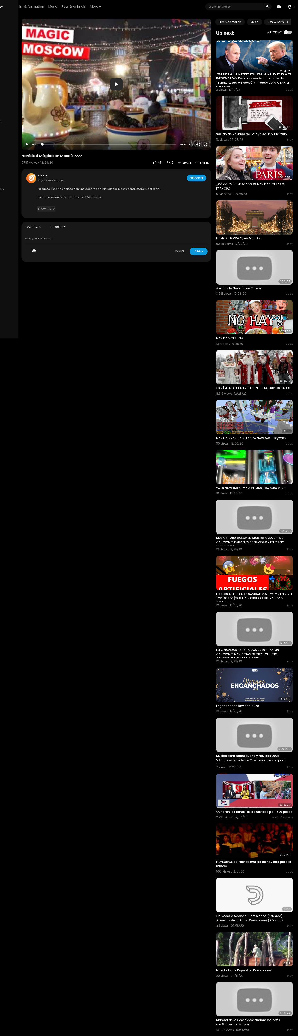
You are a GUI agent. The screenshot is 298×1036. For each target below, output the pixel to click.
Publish (210, 251)
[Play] (66, 144)
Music (100, 6)
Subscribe (208, 178)
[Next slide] (287, 22)
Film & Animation (77, 6)
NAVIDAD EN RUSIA (241, 310)
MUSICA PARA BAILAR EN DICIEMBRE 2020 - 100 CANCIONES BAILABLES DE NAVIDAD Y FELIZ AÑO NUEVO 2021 (259, 506)
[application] (142, 84)
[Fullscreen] (217, 144)
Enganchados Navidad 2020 (249, 654)
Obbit (81, 176)
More (142, 6)
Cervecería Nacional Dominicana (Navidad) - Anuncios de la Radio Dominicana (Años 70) (253, 851)
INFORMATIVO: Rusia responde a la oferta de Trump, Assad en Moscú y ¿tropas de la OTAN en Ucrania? (260, 77)
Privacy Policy (14, 172)
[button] (290, 7)
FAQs (8, 167)
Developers (30, 176)
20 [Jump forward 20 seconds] (203, 144)
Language (12, 181)
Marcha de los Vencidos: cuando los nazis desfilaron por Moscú (260, 944)
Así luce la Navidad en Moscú (250, 266)
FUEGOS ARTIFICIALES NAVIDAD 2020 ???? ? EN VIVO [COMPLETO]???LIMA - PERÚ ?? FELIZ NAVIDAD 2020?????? (259, 556)
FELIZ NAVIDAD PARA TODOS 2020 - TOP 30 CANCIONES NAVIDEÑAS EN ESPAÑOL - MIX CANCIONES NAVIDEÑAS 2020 (259, 607)
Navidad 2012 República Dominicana (255, 897)
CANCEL (191, 251)
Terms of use (23, 167)
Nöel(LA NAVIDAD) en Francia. (250, 221)
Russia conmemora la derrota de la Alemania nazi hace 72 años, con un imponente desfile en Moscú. (255, 995)
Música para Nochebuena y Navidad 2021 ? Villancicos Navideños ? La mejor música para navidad (260, 702)
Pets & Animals (121, 6)
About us (31, 172)
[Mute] (210, 144)
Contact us (12, 176)
